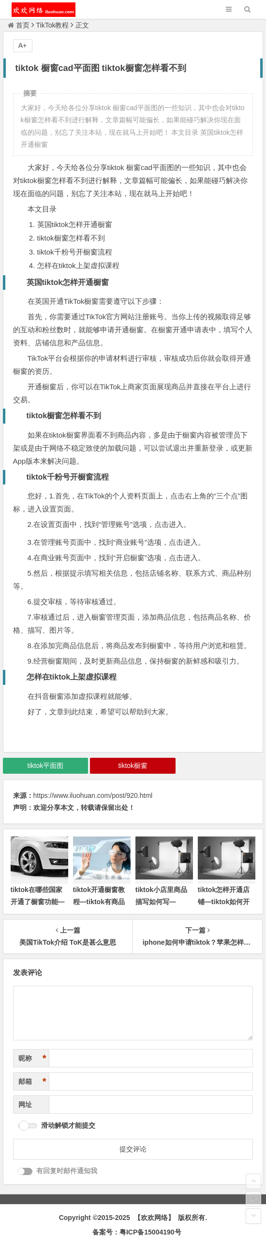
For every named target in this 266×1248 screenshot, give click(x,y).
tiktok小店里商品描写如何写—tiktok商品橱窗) (161, 902)
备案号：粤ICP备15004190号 (136, 1232)
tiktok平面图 (46, 765)
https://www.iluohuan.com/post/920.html (93, 795)
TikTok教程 (52, 25)
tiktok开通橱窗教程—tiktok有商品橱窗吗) (99, 902)
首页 (19, 25)
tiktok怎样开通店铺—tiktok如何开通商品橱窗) (224, 902)
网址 (25, 1104)
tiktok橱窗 (133, 765)
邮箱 (32, 1082)
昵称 (32, 1058)
